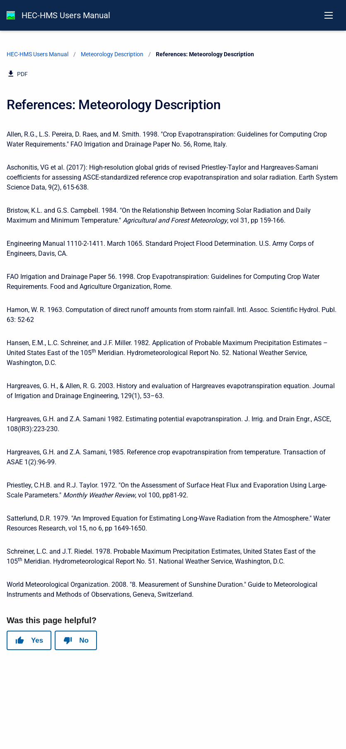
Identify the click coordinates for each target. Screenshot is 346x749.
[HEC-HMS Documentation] (11, 15)
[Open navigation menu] (328, 15)
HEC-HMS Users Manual (66, 15)
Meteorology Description (112, 54)
